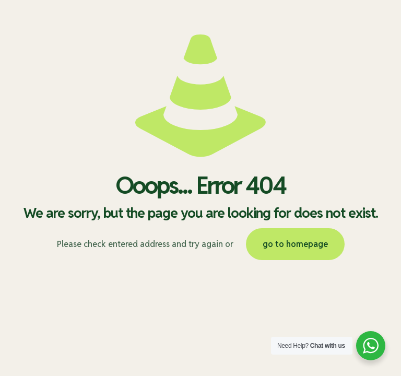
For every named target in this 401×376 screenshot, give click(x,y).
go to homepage (295, 244)
